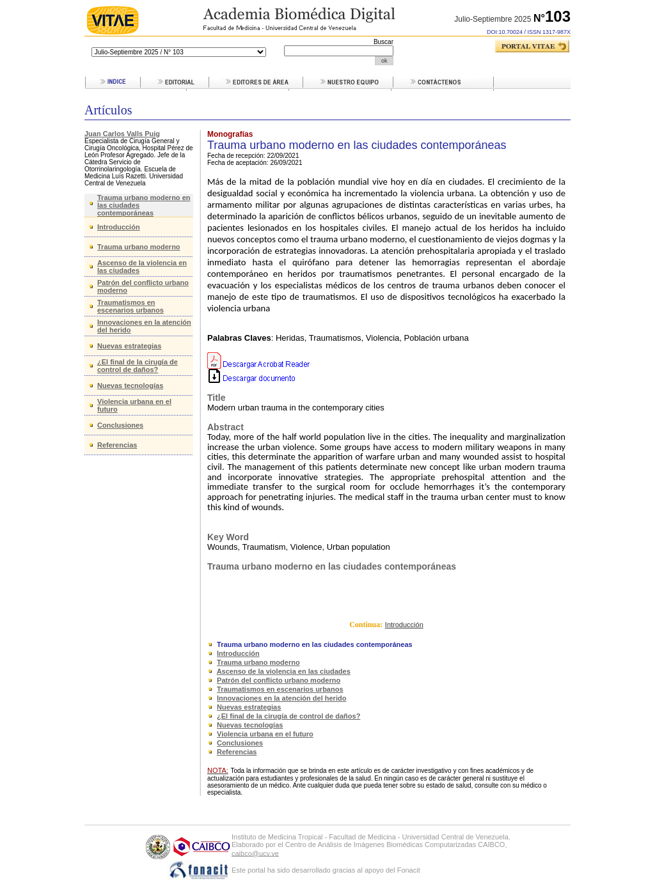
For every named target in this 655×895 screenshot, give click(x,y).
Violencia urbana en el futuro (265, 734)
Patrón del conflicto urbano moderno (278, 680)
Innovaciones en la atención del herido (281, 698)
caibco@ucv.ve (255, 853)
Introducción (118, 227)
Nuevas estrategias (129, 346)
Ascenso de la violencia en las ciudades (284, 671)
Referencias (117, 445)
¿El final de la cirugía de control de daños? (137, 365)
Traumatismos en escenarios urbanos (130, 306)
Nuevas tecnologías (130, 385)
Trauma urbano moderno (138, 247)
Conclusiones (120, 425)
